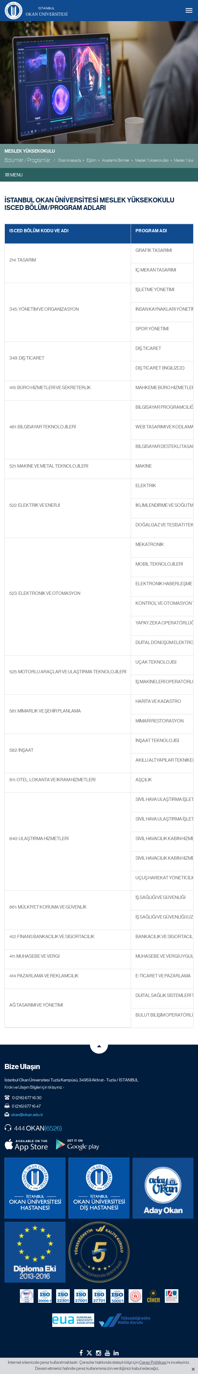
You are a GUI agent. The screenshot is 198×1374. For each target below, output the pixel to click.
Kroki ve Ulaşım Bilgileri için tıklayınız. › (34, 1087)
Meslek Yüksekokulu (30, 151)
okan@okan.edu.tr (27, 1114)
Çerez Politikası (153, 1362)
